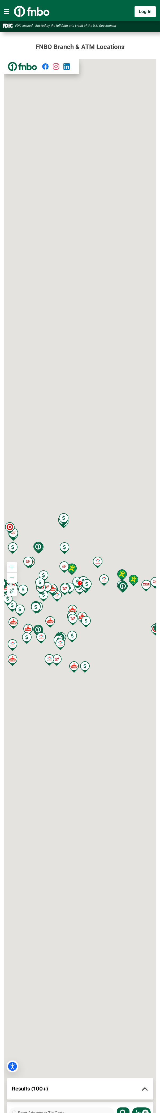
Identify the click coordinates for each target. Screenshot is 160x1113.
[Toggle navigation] (7, 11)
